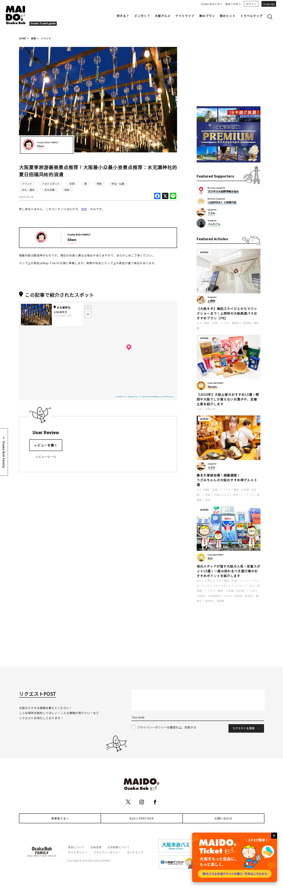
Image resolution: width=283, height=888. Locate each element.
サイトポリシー (77, 852)
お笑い (209, 580)
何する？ (123, 16)
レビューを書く (46, 445)
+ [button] (88, 309)
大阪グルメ (163, 16)
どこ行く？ (142, 16)
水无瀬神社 (62, 307)
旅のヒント (228, 16)
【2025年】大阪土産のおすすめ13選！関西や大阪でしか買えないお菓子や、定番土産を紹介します (228, 399)
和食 (207, 494)
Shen (40, 146)
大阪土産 (210, 408)
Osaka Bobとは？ (212, 4)
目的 (33, 38)
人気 (225, 323)
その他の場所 (59, 316)
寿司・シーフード (243, 494)
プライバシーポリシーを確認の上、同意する (166, 727)
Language (269, 4)
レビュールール (45, 456)
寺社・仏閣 (117, 183)
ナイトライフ (184, 16)
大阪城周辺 (214, 595)
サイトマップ (135, 852)
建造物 (209, 600)
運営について (76, 847)
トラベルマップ (251, 16)
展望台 (236, 323)
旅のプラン (207, 16)
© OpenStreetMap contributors (156, 396)
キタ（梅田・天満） (208, 323)
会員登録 (96, 847)
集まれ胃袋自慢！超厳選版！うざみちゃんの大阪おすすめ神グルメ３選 (227, 480)
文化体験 (49, 189)
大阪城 (200, 595)
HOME (22, 38)
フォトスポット (51, 183)
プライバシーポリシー (107, 852)
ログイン (251, 4)
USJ (199, 580)
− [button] (88, 315)
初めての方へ (233, 4)
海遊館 (220, 600)
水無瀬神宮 (60, 312)
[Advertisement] (228, 71)
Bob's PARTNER (141, 818)
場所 (70, 316)
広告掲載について (119, 847)
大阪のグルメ (221, 494)
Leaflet (119, 396)
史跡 (72, 183)
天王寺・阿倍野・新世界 (238, 595)
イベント (46, 38)
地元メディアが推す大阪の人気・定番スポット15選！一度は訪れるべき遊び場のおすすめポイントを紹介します (228, 571)
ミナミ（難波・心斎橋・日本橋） (227, 590)
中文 (84, 209)
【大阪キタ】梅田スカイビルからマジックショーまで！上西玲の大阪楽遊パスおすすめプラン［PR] (227, 313)
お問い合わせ (223, 818)
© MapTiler (132, 396)
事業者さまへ (60, 818)
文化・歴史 (28, 189)
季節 (99, 183)
